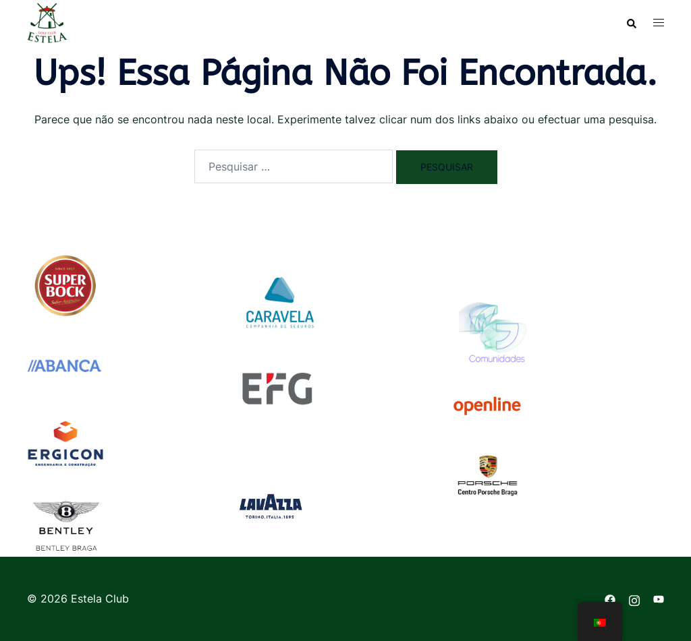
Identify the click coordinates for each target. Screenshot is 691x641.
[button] (631, 23)
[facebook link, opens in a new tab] (610, 598)
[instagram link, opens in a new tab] (634, 598)
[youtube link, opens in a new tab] (658, 598)
